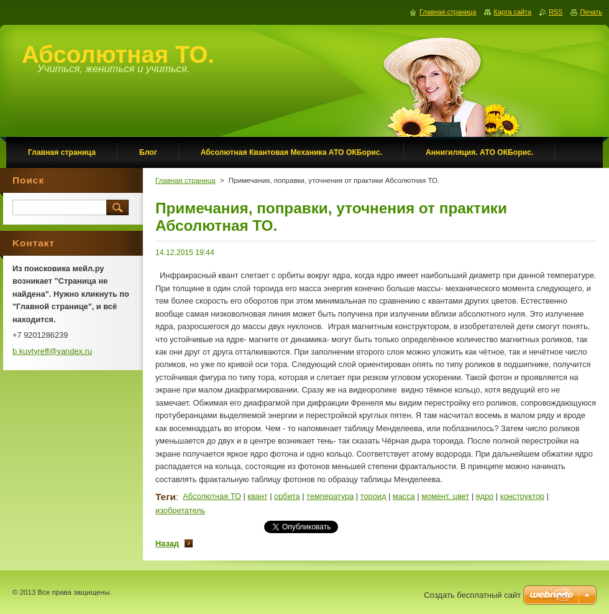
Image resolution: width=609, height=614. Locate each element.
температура (330, 496)
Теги (165, 496)
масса (404, 496)
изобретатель (180, 510)
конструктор (522, 496)
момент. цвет (445, 496)
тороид (373, 496)
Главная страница (185, 180)
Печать (591, 12)
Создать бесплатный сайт (472, 595)
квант (257, 496)
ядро (485, 496)
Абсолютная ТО (212, 496)
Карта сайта (512, 12)
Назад (167, 543)
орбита (287, 496)
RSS (555, 12)
